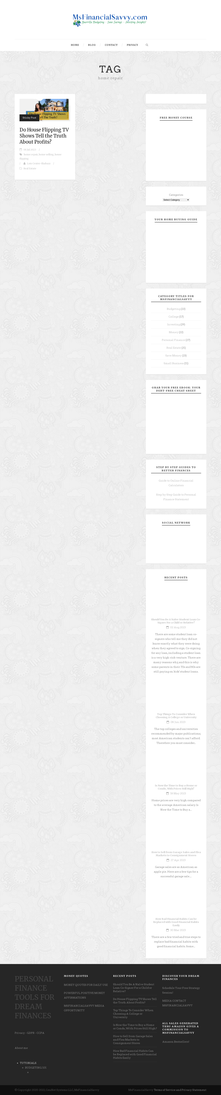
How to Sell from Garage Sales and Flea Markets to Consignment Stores (176, 854)
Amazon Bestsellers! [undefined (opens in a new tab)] (175, 1041)
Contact (111, 45)
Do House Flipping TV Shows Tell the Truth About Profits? (44, 136)
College (174, 316)
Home (75, 45)
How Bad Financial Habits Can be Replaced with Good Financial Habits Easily (176, 922)
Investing (173, 324)
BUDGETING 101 (35, 1067)
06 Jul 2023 (29, 149)
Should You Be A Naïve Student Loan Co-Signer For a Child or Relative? (176, 621)
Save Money (173, 355)
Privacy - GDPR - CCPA (29, 1033)
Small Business (174, 363)
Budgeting (173, 309)
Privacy (132, 45)
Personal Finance (173, 340)
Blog (92, 45)
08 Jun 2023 (178, 722)
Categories (176, 194)
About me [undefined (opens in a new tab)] (21, 1048)
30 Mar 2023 (178, 930)
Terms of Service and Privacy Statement (180, 1090)
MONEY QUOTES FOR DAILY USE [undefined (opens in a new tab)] (86, 984)
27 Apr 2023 (178, 860)
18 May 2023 (178, 793)
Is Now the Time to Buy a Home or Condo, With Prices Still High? (176, 787)
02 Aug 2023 (178, 627)
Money (173, 332)
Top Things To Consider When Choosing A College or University (176, 716)
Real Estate (29, 168)
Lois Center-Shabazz (38, 163)
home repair (31, 154)
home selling (46, 154)
